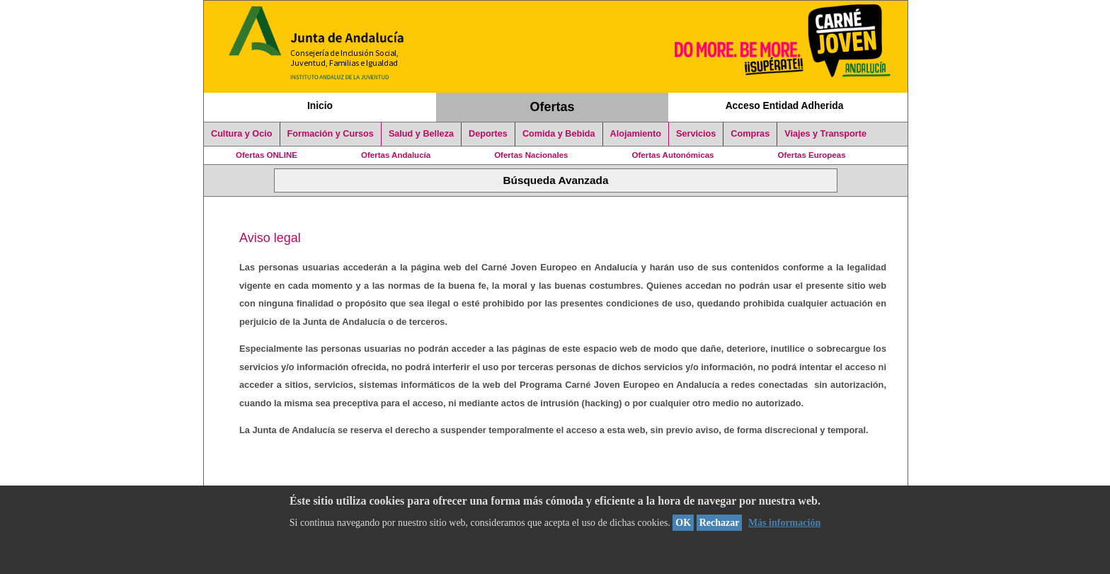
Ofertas (552, 107)
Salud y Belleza (421, 134)
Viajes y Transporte (825, 134)
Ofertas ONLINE (266, 155)
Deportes (488, 134)
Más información (784, 522)
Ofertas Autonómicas (672, 155)
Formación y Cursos (330, 134)
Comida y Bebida (558, 134)
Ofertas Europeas (812, 155)
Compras (750, 134)
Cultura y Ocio (242, 134)
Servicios (696, 134)
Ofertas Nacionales (531, 155)
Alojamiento (635, 134)
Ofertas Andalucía (395, 155)
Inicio (320, 105)
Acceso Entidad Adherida (785, 105)
